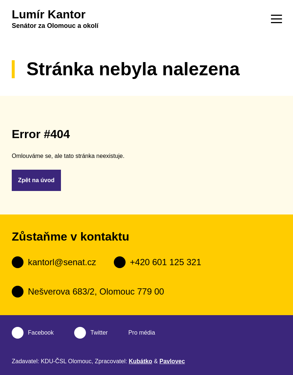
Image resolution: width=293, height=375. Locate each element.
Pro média (141, 332)
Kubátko (140, 361)
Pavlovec (172, 361)
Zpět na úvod (36, 180)
